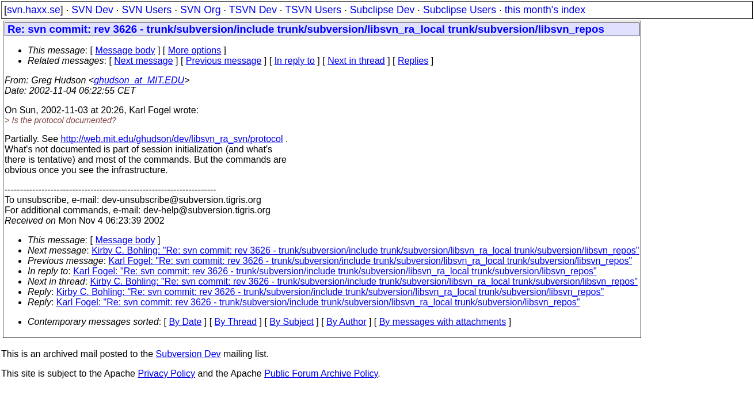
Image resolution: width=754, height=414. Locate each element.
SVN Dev (92, 10)
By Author (346, 322)
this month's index (545, 10)
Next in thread (356, 61)
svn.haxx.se (33, 10)
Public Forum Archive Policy (321, 373)
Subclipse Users (459, 10)
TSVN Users (313, 10)
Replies (413, 61)
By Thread (236, 322)
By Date (185, 322)
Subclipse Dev (382, 10)
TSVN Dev (253, 10)
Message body (125, 50)
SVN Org (200, 10)
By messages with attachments (443, 322)
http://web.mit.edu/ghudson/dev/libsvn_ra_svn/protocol (172, 139)
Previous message (224, 61)
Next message (143, 61)
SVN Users (146, 10)
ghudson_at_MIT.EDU (139, 80)
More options (195, 50)
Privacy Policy (166, 373)
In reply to (295, 61)
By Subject (291, 322)
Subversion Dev (188, 354)
